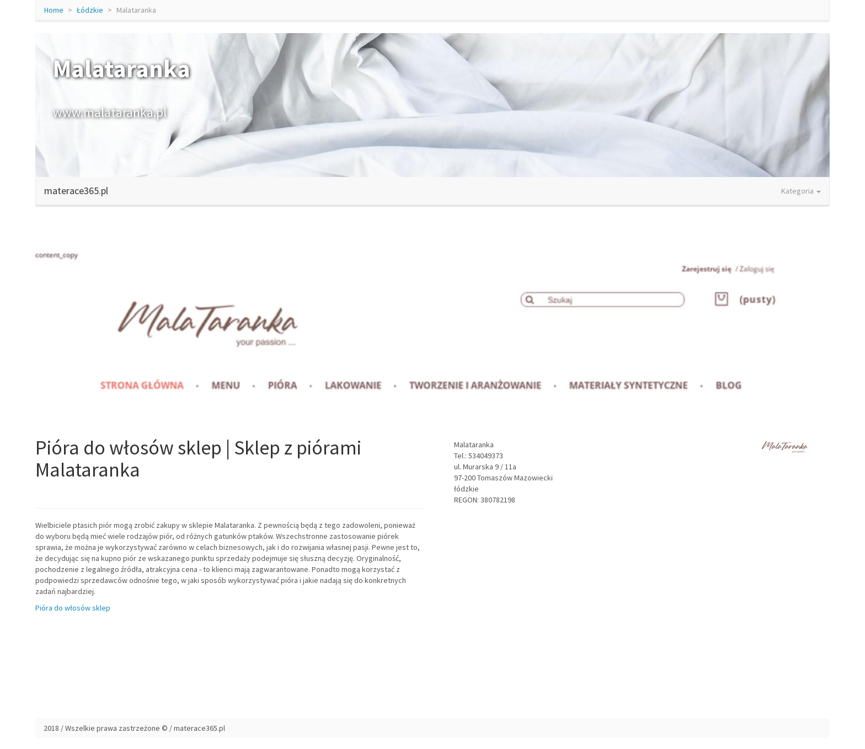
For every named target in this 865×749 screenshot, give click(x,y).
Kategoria (801, 191)
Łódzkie (90, 10)
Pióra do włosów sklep (72, 608)
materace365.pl (76, 190)
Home (53, 10)
